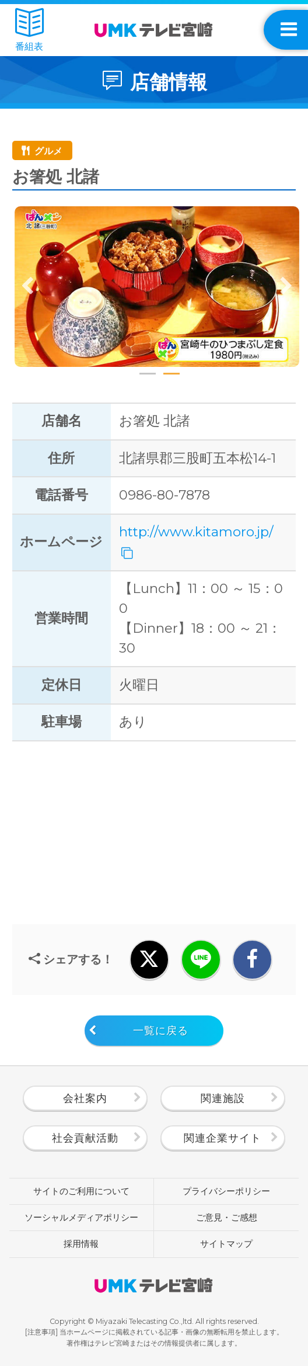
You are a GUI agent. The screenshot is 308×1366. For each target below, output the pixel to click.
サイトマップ (226, 1244)
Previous (28, 286)
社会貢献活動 (85, 1138)
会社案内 (85, 1098)
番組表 (29, 30)
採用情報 (81, 1244)
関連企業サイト (222, 1138)
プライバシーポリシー (226, 1191)
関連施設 (223, 1098)
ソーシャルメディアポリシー (81, 1217)
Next (286, 286)
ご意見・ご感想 (226, 1217)
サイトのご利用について (81, 1191)
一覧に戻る (160, 1030)
